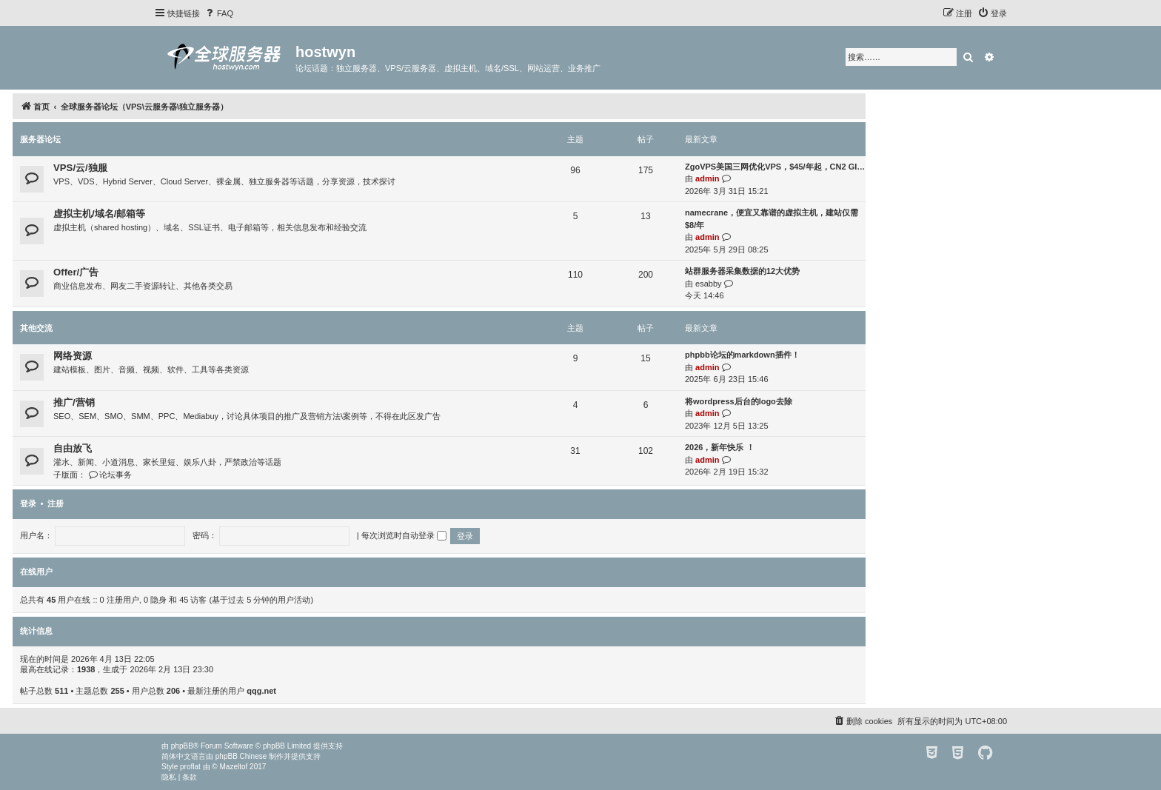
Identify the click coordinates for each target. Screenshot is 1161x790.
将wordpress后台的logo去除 (738, 401)
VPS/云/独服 (80, 167)
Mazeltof (234, 767)
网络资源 (72, 355)
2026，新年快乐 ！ (720, 447)
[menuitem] (218, 13)
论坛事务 (110, 474)
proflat (190, 767)
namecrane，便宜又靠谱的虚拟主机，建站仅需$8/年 (771, 219)
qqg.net (261, 690)
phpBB (182, 746)
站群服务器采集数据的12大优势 (742, 271)
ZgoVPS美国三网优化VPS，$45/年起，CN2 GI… (775, 166)
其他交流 (36, 328)
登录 (28, 503)
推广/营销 (74, 402)
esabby (708, 283)
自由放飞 (72, 448)
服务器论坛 (40, 139)
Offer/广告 (75, 272)
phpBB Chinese (241, 756)
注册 (55, 503)
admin (707, 178)
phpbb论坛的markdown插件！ (742, 354)
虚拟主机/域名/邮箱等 (99, 213)
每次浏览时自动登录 (403, 535)
